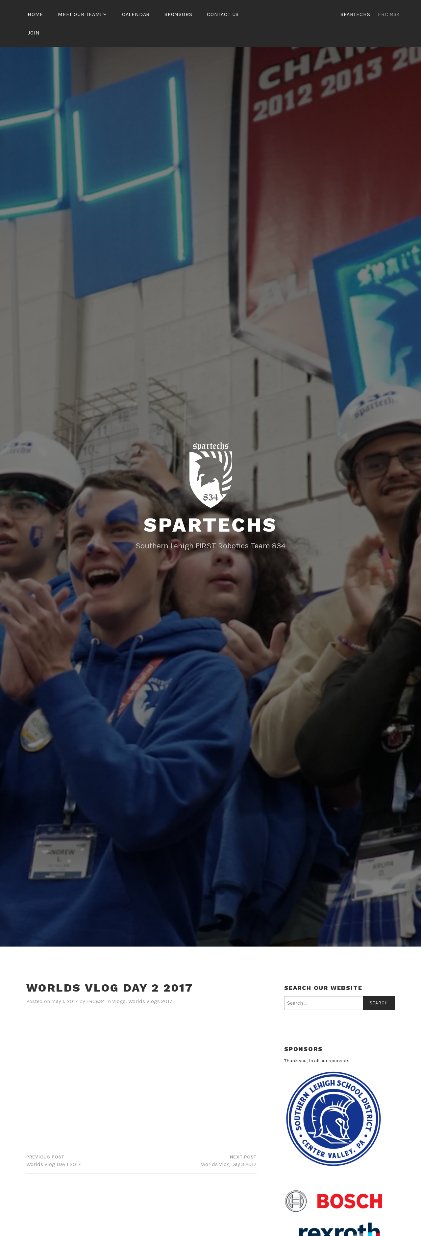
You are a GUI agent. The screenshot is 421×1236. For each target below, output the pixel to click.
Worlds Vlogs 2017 (150, 1001)
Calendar (136, 14)
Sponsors (178, 14)
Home (35, 14)
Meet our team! (80, 14)
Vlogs (119, 1001)
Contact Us (223, 14)
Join (34, 33)
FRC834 (95, 1001)
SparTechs (210, 525)
